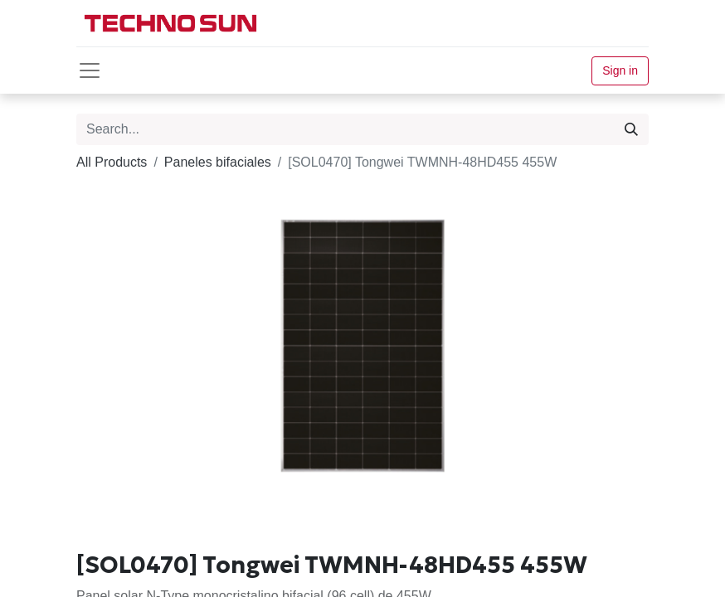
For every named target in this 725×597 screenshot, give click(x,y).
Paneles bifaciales (217, 162)
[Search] (631, 129)
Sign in (620, 70)
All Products (111, 162)
